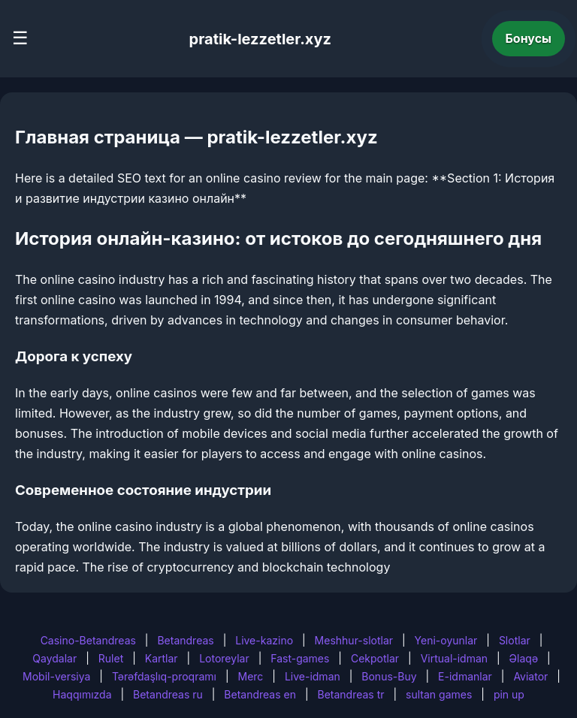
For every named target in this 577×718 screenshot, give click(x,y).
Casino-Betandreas (88, 640)
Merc (251, 676)
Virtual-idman (454, 658)
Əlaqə (523, 658)
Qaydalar (54, 658)
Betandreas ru (168, 694)
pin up (509, 694)
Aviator (530, 676)
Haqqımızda (82, 694)
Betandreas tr (351, 694)
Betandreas (185, 640)
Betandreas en (260, 694)
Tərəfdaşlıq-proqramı (164, 676)
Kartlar (161, 658)
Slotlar (514, 640)
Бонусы (529, 38)
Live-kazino (264, 640)
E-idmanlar (465, 676)
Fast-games (299, 658)
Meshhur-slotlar (354, 640)
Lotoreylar (224, 658)
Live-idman (312, 676)
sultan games (439, 694)
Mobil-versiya (56, 676)
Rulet (110, 658)
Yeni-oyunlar (446, 640)
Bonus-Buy (388, 676)
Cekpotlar (375, 658)
